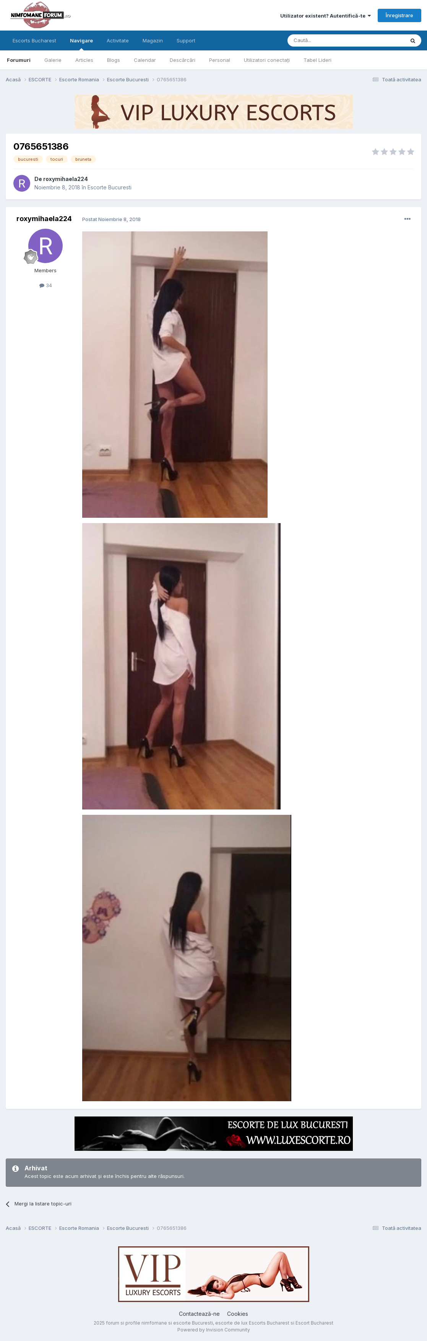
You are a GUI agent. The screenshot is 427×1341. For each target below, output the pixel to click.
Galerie (53, 60)
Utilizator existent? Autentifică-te (325, 16)
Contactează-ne (199, 1313)
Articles (84, 60)
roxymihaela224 (65, 179)
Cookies (237, 1313)
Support (186, 40)
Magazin (153, 40)
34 (45, 285)
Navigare (81, 43)
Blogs (113, 60)
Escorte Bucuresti (110, 187)
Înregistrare (399, 15)
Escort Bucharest (314, 1323)
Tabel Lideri (317, 60)
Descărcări (182, 60)
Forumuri (19, 60)
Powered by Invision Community (213, 1330)
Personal (219, 60)
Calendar (145, 60)
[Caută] (326, 40)
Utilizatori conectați (267, 60)
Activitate (118, 40)
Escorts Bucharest (34, 40)
